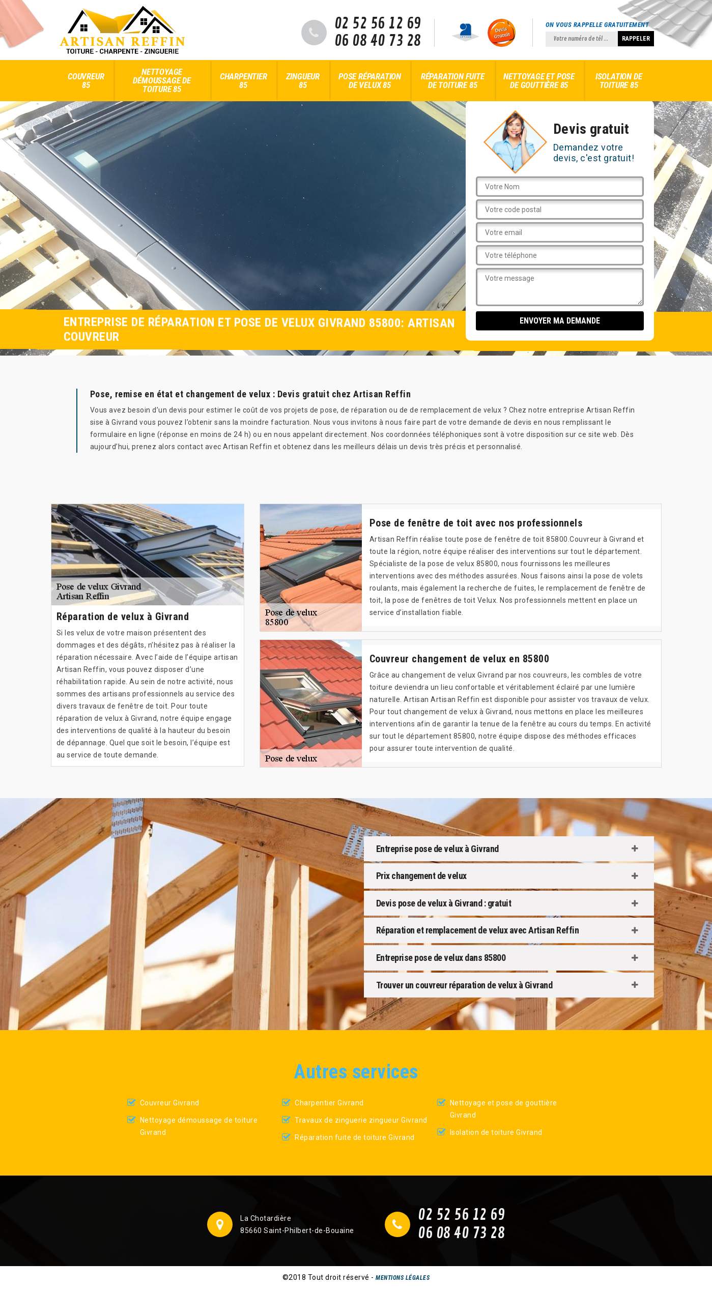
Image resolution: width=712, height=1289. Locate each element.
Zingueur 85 (303, 80)
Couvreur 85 (86, 80)
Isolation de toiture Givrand (496, 1132)
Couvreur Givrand (170, 1103)
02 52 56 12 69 (377, 24)
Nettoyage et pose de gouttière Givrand (503, 1109)
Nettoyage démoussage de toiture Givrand (199, 1126)
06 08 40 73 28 (377, 41)
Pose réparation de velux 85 (369, 80)
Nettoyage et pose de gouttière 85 (539, 80)
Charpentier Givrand (329, 1103)
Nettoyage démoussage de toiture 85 (161, 80)
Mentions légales (403, 1277)
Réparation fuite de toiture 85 (453, 80)
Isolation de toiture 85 (618, 80)
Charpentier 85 (243, 80)
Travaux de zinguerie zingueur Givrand (361, 1120)
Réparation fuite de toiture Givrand (355, 1137)
